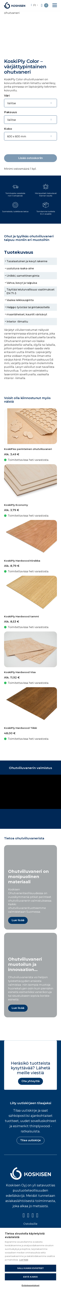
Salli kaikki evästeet (30, 1268)
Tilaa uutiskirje (30, 1140)
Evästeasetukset (30, 1285)
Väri (7, 95)
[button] (54, 5)
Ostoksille (30, 1223)
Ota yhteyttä (30, 1081)
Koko (8, 128)
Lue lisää (23, 1259)
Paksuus (10, 112)
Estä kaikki (30, 1277)
